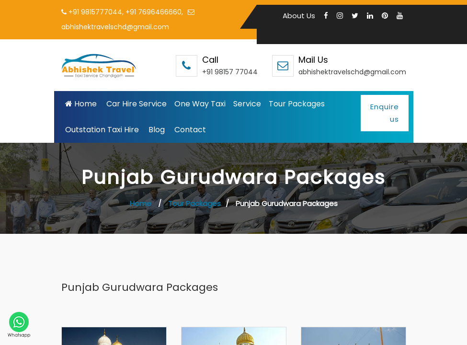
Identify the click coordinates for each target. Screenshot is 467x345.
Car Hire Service (136, 102)
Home (81, 102)
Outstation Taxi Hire (102, 128)
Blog (156, 128)
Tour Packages (297, 102)
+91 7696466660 (153, 12)
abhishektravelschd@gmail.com (352, 71)
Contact (190, 128)
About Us (299, 16)
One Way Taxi (200, 102)
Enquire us (384, 112)
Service (247, 102)
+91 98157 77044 (230, 71)
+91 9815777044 (95, 12)
